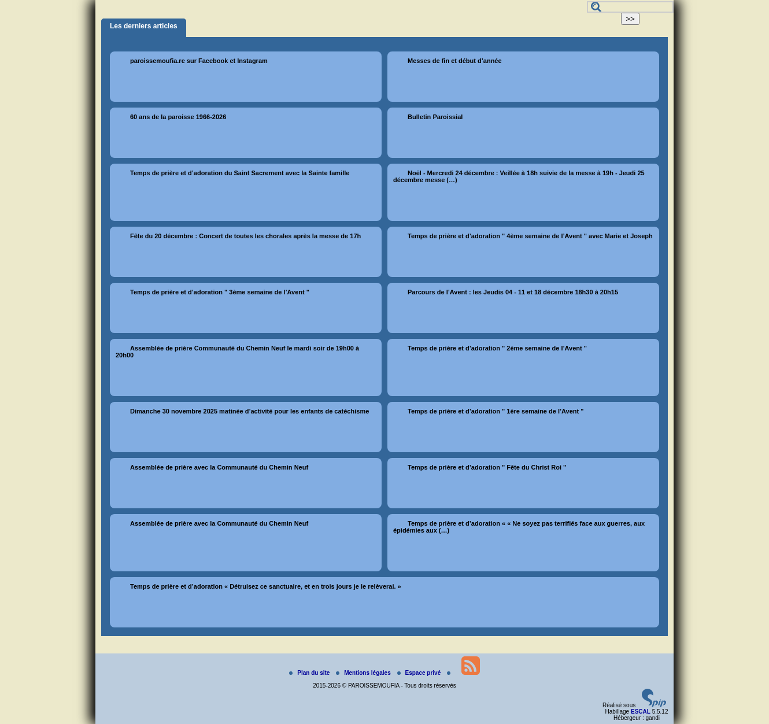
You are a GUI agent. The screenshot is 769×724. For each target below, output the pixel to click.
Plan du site (310, 673)
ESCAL (640, 711)
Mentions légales (364, 673)
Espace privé (419, 673)
